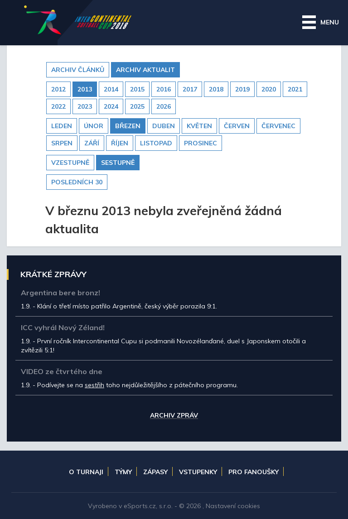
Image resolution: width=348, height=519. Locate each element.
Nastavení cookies (233, 506)
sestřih (94, 385)
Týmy (123, 472)
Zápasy (155, 472)
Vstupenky (198, 472)
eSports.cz (140, 506)
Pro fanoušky (253, 472)
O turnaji (86, 472)
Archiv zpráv (174, 416)
